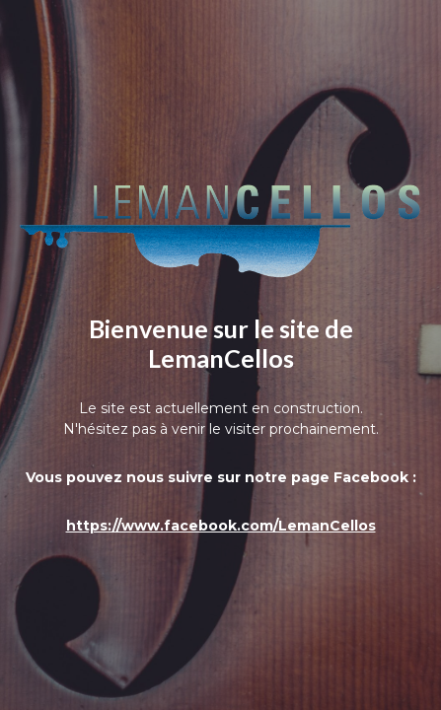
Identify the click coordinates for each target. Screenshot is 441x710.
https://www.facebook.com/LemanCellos (221, 525)
